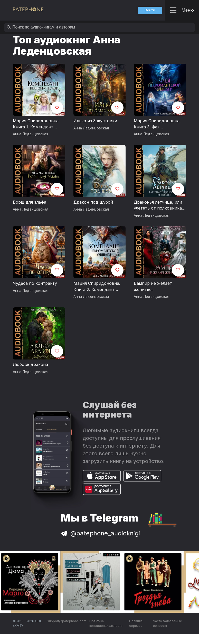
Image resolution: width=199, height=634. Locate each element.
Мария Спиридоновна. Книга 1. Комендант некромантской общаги (37, 124)
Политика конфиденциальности (105, 623)
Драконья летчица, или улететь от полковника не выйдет (158, 205)
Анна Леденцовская (30, 134)
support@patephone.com (66, 621)
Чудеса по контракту (35, 283)
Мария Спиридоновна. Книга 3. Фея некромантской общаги (158, 124)
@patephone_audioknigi (99, 533)
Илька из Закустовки (95, 120)
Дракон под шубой (93, 202)
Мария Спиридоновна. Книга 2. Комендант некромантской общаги (97, 286)
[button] (150, 10)
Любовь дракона (30, 364)
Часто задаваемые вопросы (167, 623)
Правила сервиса (136, 623)
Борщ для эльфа (29, 202)
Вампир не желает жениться (153, 286)
